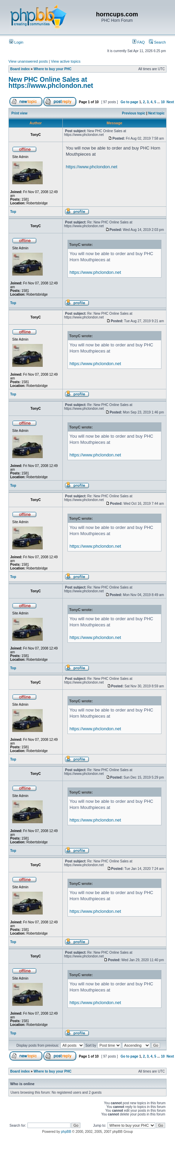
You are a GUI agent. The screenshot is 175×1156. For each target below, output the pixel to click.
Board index (20, 69)
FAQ (138, 42)
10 (162, 102)
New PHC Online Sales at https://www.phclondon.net (50, 82)
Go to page (129, 102)
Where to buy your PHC (53, 69)
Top (13, 212)
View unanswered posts (28, 61)
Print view (19, 113)
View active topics (65, 61)
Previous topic (133, 113)
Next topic (156, 113)
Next (170, 102)
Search (157, 42)
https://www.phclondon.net (91, 166)
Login (16, 42)
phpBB (66, 1132)
